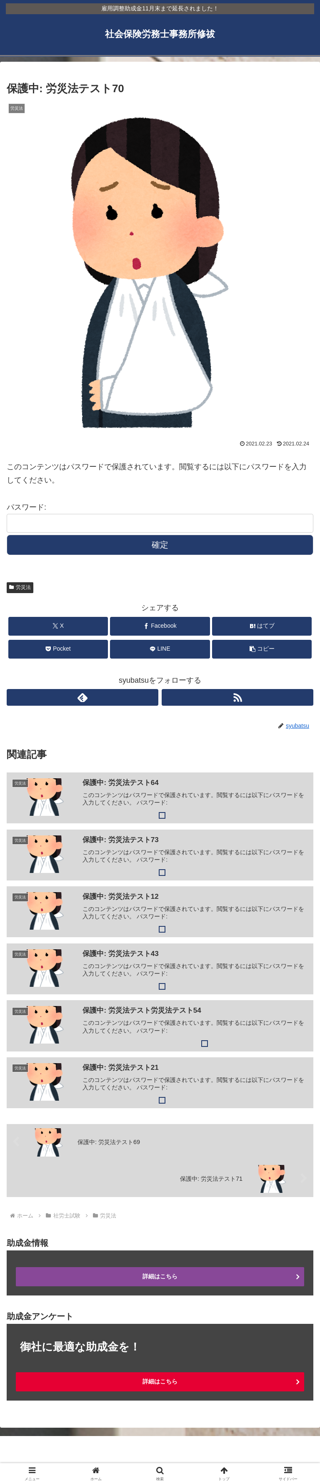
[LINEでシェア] (160, 649)
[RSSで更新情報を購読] (237, 697)
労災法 (20, 587)
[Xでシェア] (58, 626)
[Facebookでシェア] (160, 626)
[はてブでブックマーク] (262, 626)
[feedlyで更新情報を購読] (82, 697)
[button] (262, 649)
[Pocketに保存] (58, 649)
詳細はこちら (160, 1276)
